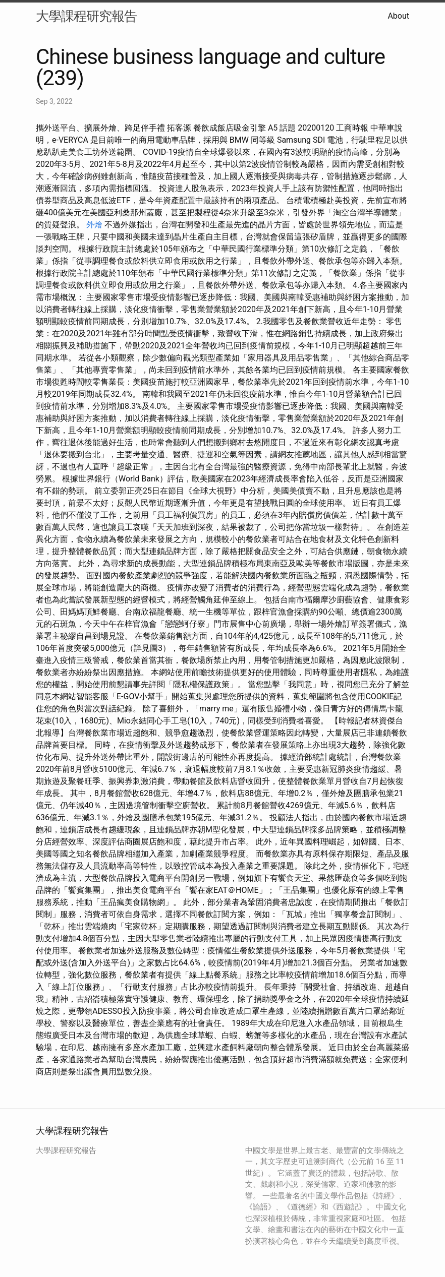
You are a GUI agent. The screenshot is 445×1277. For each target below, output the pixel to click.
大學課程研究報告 (86, 16)
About (398, 16)
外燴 (94, 224)
